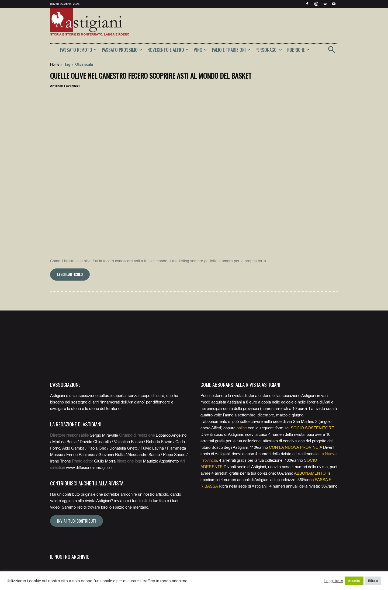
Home (54, 64)
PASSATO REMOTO (78, 49)
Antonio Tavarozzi (65, 86)
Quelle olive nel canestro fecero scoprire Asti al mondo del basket (150, 75)
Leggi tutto (333, 580)
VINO (200, 49)
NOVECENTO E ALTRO (167, 49)
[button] (331, 51)
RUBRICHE (298, 49)
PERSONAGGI (268, 49)
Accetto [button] (354, 581)
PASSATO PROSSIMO (122, 49)
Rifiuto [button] (373, 581)
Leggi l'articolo (70, 184)
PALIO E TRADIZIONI (231, 49)
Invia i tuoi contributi (76, 430)
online (242, 337)
